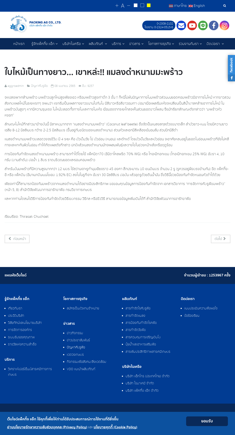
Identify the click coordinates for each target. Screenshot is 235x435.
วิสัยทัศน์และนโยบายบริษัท (25, 323)
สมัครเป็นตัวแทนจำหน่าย (83, 308)
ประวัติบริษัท (16, 316)
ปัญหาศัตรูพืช (76, 347)
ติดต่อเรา (214, 43)
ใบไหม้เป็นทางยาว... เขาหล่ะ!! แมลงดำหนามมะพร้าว (100, 72)
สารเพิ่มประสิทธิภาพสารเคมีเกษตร (148, 352)
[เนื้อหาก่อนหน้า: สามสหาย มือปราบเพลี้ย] (17, 239)
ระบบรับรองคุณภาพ (21, 337)
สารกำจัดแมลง (135, 316)
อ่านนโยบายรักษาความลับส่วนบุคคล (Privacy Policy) (47, 427)
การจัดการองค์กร (20, 330)
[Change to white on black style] (136, 6)
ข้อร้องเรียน (191, 316)
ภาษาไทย (178, 5)
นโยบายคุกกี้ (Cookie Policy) (115, 427)
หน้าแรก (19, 43)
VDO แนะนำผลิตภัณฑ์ (81, 369)
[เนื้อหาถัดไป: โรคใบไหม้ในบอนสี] (221, 239)
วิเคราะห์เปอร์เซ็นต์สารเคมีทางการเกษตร (30, 372)
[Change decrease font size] (129, 6)
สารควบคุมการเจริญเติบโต (143, 337)
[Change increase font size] (118, 6)
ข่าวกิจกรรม (75, 333)
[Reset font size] (124, 6)
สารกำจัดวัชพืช (136, 330)
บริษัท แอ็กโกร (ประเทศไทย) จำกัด (148, 376)
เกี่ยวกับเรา (15, 308)
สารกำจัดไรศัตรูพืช (138, 308)
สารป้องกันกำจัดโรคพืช (141, 323)
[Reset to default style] (142, 6)
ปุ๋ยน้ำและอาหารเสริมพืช (141, 344)
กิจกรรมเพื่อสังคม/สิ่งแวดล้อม (86, 362)
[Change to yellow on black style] (149, 6)
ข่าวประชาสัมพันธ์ (78, 340)
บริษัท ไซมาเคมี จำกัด (140, 383)
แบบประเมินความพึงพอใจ (201, 308)
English (197, 5)
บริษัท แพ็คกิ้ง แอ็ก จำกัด (142, 391)
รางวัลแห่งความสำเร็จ (22, 344)
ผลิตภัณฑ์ (96, 43)
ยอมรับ (207, 421)
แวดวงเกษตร (75, 355)
